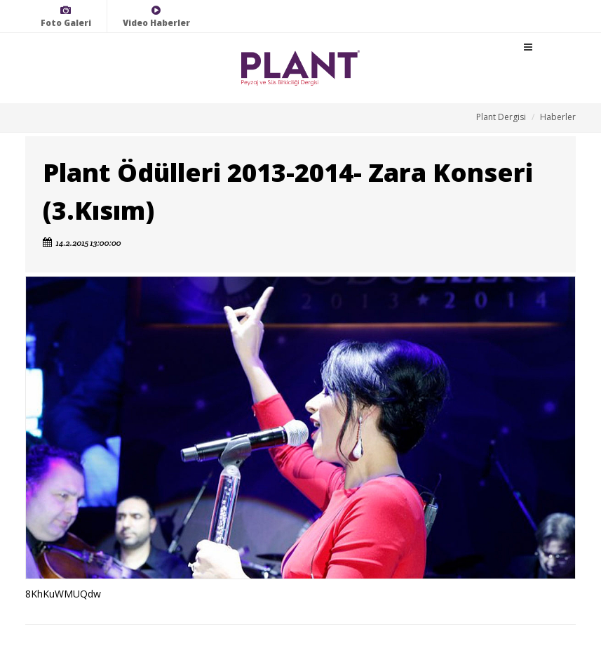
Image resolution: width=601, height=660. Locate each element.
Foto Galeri (66, 16)
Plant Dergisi (501, 117)
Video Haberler (156, 16)
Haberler (558, 117)
